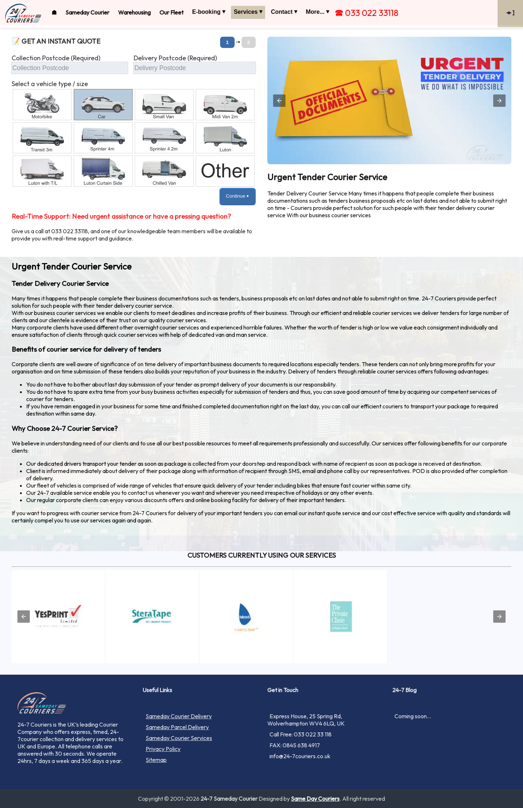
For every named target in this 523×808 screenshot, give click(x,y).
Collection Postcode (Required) (56, 58)
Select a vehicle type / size (50, 84)
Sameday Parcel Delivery (177, 727)
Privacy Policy (163, 748)
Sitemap (156, 759)
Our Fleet (171, 12)
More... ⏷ (317, 12)
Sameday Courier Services (179, 738)
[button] (134, 126)
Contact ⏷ (284, 12)
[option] (42, 104)
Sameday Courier (87, 12)
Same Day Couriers (315, 798)
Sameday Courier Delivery (179, 716)
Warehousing (134, 12)
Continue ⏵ (237, 196)
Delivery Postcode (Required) (175, 58)
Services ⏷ (248, 12)
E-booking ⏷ (208, 12)
